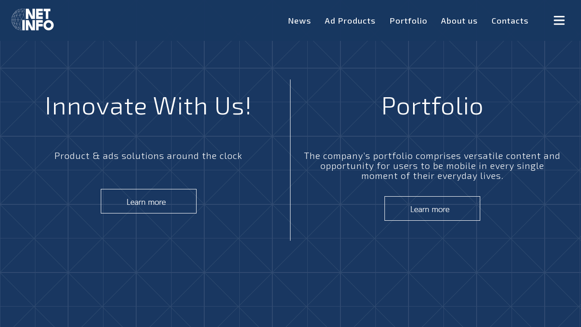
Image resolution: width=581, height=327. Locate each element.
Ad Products (350, 20)
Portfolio (408, 20)
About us (459, 20)
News (299, 20)
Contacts (510, 20)
